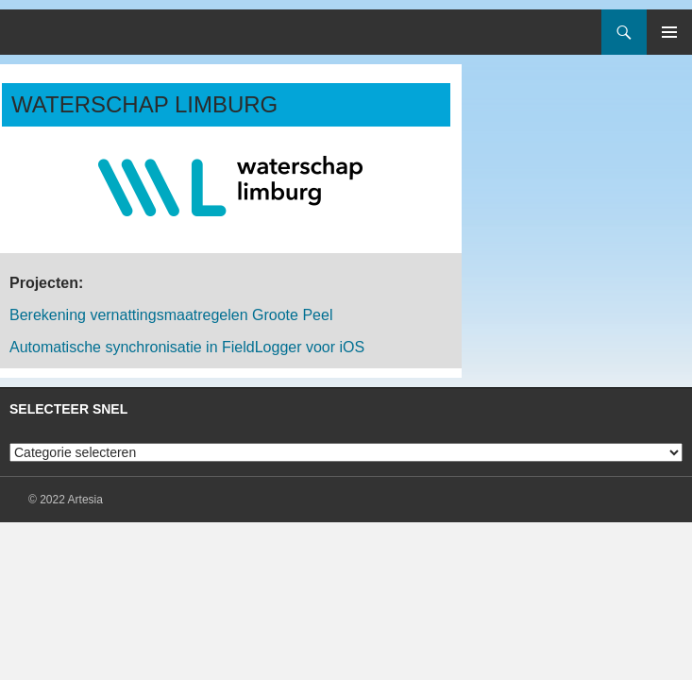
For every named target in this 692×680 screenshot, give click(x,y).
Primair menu (669, 32)
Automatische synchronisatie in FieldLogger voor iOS (186, 347)
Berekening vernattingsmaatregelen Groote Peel (170, 315)
